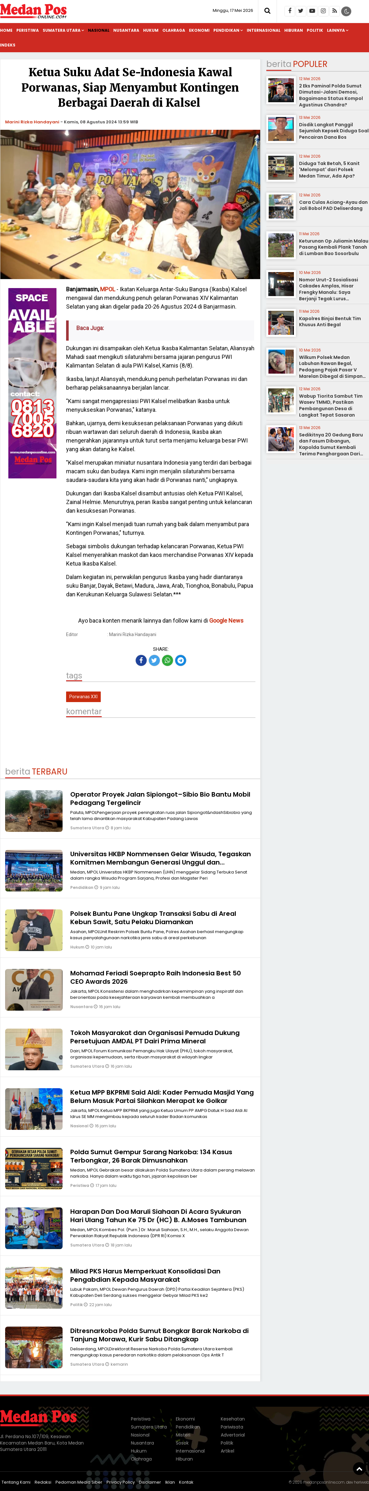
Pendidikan (226, 30)
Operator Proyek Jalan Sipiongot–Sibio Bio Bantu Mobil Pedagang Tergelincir (160, 798)
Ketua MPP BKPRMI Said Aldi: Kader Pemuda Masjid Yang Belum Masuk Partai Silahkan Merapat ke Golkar (162, 1096)
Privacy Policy (121, 1482)
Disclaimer (150, 1482)
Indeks (7, 45)
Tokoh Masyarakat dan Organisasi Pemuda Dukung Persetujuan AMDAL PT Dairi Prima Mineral (155, 1037)
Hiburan (293, 30)
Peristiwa (27, 30)
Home (6, 30)
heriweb (361, 1482)
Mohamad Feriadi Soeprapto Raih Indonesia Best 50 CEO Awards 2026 (155, 977)
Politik (315, 30)
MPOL (107, 289)
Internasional (263, 30)
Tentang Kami (16, 1482)
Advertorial (233, 1435)
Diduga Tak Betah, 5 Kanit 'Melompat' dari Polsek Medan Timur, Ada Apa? (329, 169)
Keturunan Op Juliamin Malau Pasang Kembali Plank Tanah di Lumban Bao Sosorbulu (333, 247)
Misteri (183, 1435)
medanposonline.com (324, 1482)
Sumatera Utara (62, 30)
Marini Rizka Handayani (32, 122)
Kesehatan (233, 1419)
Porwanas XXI (83, 696)
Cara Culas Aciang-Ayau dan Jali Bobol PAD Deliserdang (333, 205)
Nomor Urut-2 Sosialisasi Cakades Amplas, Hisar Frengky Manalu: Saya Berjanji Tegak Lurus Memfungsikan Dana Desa (330, 292)
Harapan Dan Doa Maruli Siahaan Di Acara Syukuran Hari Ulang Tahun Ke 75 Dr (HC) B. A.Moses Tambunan (158, 1215)
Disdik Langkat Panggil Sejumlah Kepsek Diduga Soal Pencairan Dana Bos (334, 130)
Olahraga (173, 30)
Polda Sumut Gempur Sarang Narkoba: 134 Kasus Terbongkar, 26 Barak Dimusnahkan (151, 1156)
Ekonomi (199, 30)
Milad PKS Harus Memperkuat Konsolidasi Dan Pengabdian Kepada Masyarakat (145, 1275)
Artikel (227, 1451)
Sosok (182, 1443)
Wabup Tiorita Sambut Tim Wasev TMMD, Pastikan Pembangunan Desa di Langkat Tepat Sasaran (331, 405)
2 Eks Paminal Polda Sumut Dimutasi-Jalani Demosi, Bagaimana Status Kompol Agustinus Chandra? (331, 95)
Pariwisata (232, 1427)
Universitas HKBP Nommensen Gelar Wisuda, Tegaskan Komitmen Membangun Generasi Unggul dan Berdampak (160, 862)
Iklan (170, 1482)
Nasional (98, 30)
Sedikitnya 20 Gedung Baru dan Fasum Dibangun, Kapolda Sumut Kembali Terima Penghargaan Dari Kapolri (331, 447)
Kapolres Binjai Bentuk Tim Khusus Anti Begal (330, 321)
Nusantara (126, 30)
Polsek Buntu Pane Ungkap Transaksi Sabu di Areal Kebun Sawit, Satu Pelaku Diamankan (153, 917)
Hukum (151, 30)
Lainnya (336, 30)
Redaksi (43, 1482)
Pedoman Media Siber (79, 1482)
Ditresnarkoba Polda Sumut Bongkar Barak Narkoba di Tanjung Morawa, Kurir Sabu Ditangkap (159, 1335)
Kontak (186, 1482)
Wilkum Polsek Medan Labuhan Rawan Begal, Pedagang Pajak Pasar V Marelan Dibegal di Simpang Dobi (332, 369)
